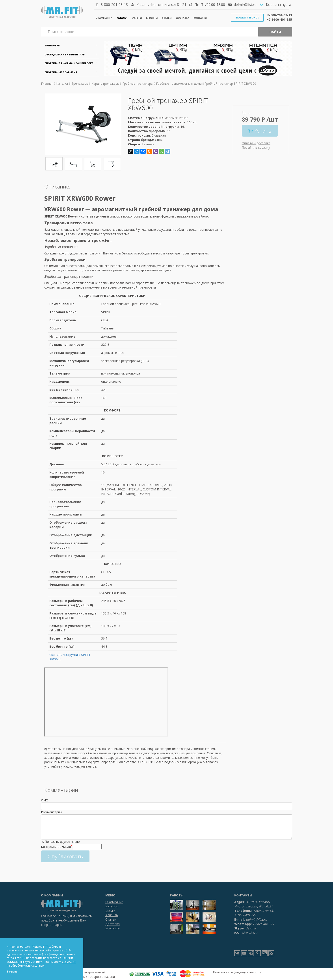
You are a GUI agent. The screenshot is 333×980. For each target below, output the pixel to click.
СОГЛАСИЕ (69, 962)
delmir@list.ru (245, 4)
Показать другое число (62, 841)
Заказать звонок (247, 17)
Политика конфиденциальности (237, 972)
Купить (259, 130)
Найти (275, 32)
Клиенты (152, 17)
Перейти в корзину (256, 147)
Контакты (200, 17)
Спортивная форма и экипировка (69, 63)
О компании (104, 17)
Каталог (122, 17)
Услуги (137, 17)
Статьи (166, 17)
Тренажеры (52, 45)
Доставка (182, 17)
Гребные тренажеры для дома (179, 83)
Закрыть (12, 971)
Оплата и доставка (256, 143)
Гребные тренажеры (137, 83)
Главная (47, 83)
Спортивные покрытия (61, 72)
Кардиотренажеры (105, 83)
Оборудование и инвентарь (65, 54)
